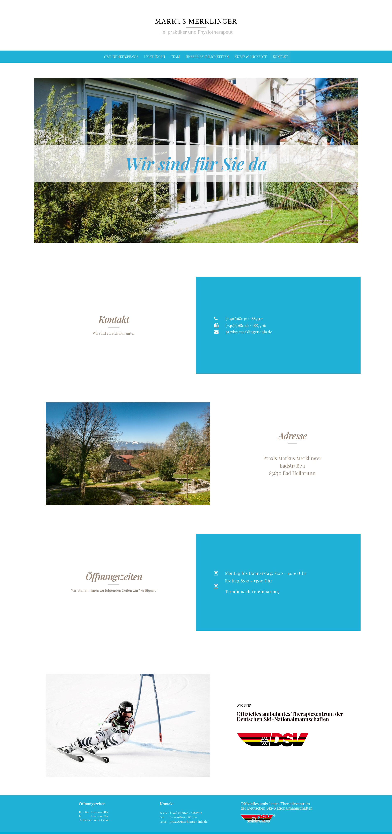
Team (175, 56)
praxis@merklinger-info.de (185, 819)
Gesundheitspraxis (121, 56)
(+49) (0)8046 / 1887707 (183, 812)
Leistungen (154, 56)
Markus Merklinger (196, 21)
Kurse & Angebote (251, 56)
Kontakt (280, 56)
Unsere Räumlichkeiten (207, 56)
